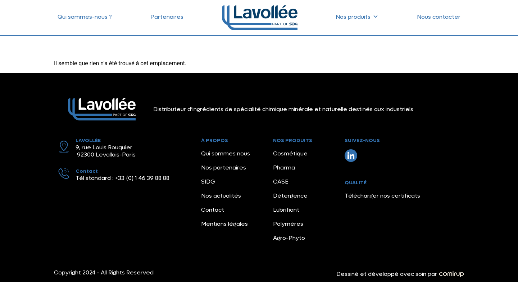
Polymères (288, 224)
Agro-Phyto (289, 238)
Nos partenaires (223, 167)
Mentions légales (224, 224)
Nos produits (357, 15)
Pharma (284, 167)
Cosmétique (290, 153)
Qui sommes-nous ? (85, 17)
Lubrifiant (286, 209)
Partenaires (166, 17)
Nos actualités (221, 195)
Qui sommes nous (225, 153)
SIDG (208, 181)
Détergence (290, 195)
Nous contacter (438, 17)
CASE (280, 181)
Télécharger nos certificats (382, 195)
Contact (212, 209)
